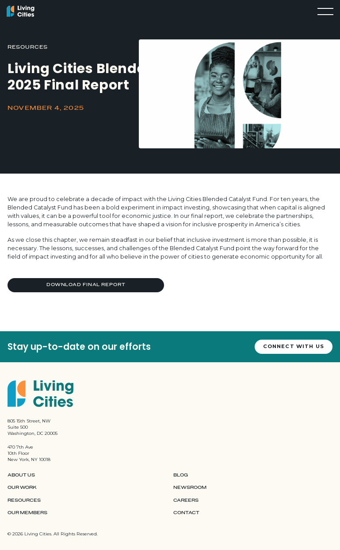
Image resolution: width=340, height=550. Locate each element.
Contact (186, 512)
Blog (180, 475)
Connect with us (293, 346)
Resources (24, 500)
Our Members (27, 512)
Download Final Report (86, 284)
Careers (186, 500)
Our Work (22, 487)
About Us (21, 475)
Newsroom (189, 487)
